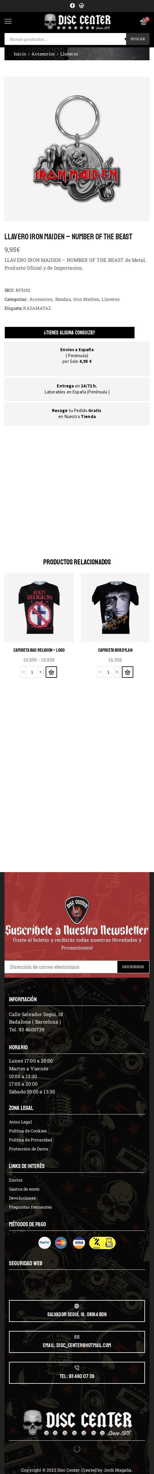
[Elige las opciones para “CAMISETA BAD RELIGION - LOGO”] (51, 672)
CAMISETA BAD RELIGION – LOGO (39, 650)
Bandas (63, 299)
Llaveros (69, 54)
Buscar (138, 39)
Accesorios (43, 54)
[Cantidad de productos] (32, 672)
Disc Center (68, 1470)
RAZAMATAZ (36, 308)
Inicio (20, 54)
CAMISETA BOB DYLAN (115, 650)
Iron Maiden (86, 299)
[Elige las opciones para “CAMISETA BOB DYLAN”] (127, 672)
